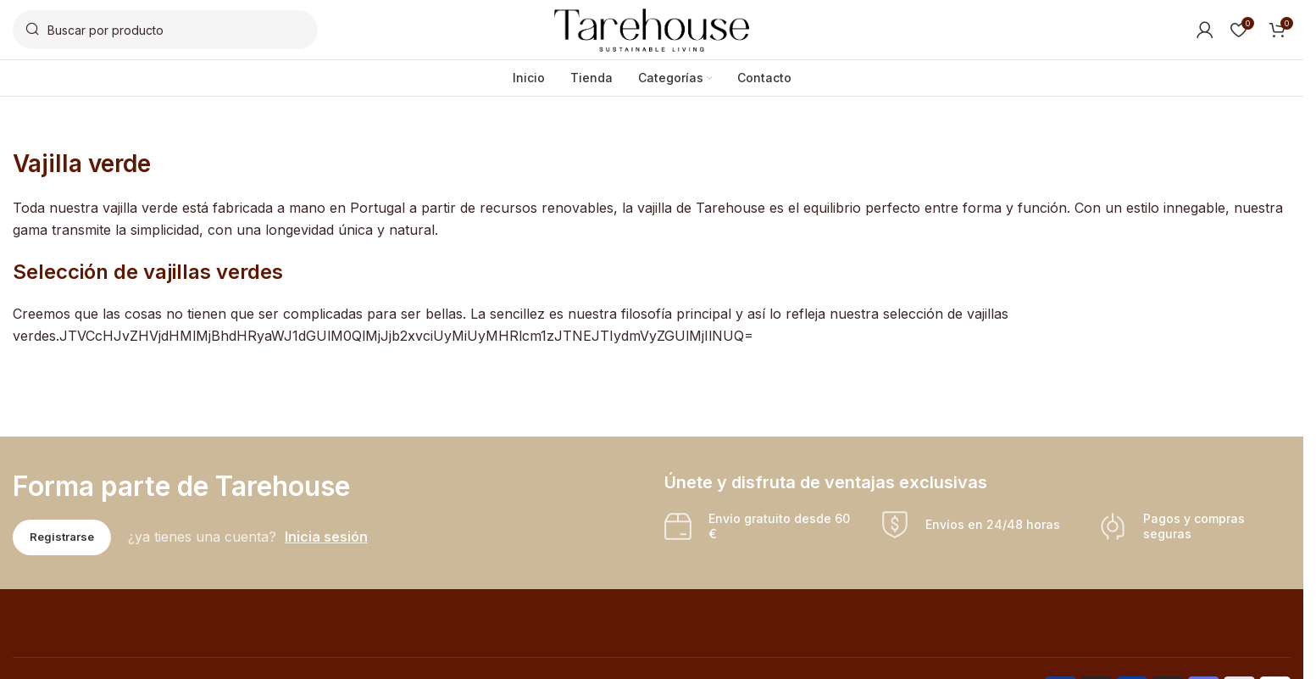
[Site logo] (651, 27)
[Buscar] (165, 29)
